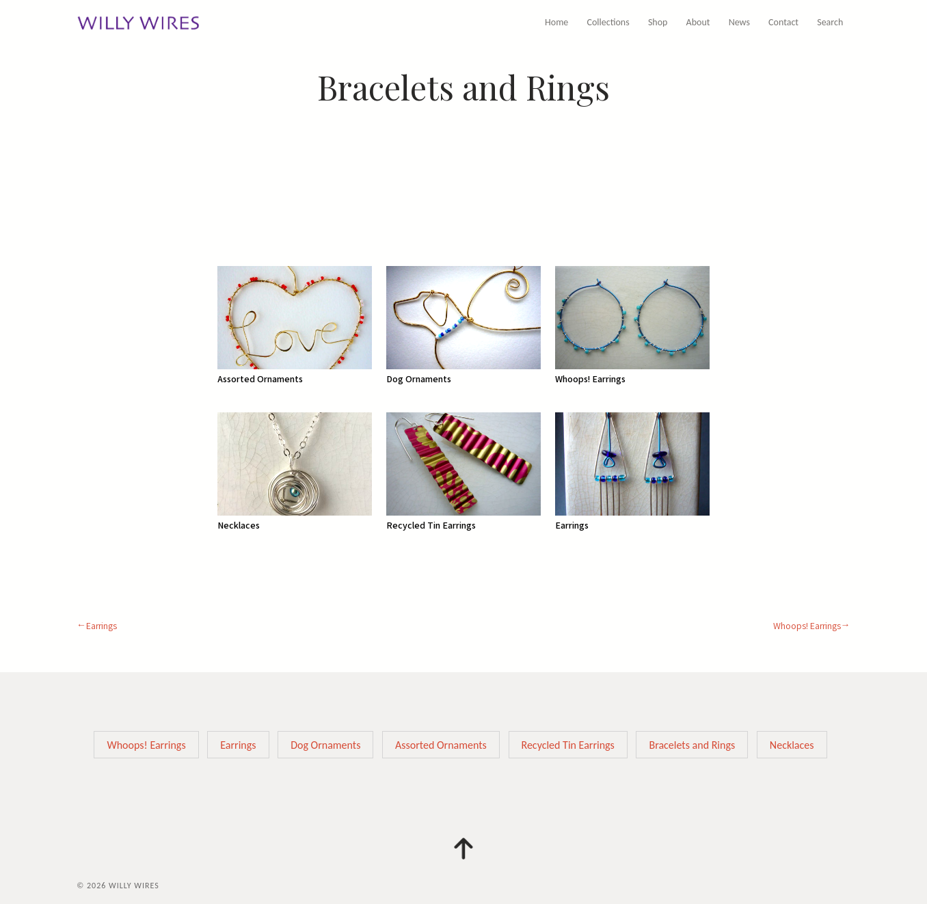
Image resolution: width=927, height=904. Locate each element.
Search (830, 22)
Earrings (101, 626)
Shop (658, 22)
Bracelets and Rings (692, 745)
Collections (608, 22)
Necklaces (792, 745)
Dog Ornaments (325, 745)
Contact (783, 22)
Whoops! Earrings (807, 626)
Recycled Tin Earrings (568, 745)
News (739, 22)
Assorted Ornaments (441, 745)
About (698, 22)
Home (556, 22)
